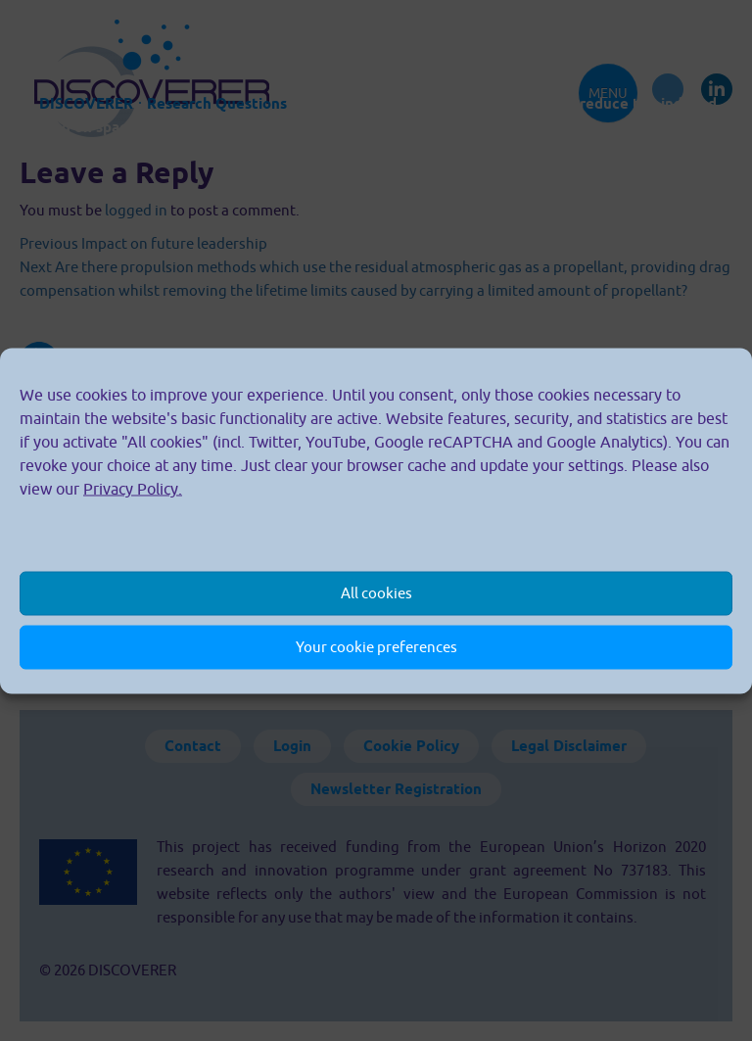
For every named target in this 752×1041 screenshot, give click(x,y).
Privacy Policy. (132, 488)
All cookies (376, 593)
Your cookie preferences (376, 647)
